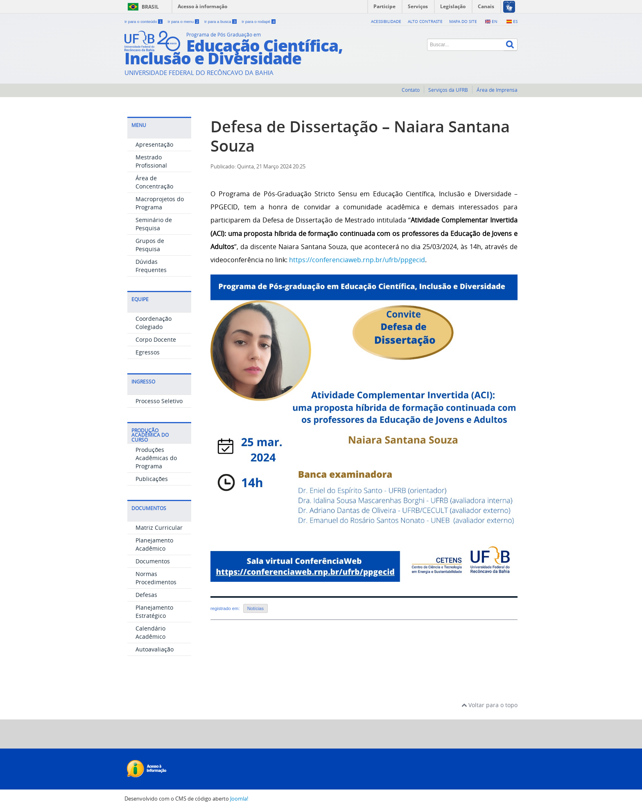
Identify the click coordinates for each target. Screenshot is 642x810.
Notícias (255, 608)
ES (515, 21)
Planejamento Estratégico (154, 611)
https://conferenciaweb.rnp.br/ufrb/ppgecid (357, 259)
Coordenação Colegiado (154, 323)
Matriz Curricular (159, 527)
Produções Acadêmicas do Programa (156, 458)
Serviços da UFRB (448, 89)
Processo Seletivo (159, 401)
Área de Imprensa (497, 89)
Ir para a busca (220, 21)
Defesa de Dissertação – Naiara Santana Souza (360, 136)
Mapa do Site (463, 21)
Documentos (153, 561)
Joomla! (239, 798)
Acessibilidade (386, 21)
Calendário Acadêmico (150, 632)
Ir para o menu (183, 21)
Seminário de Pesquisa (154, 224)
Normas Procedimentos (156, 578)
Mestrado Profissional (151, 161)
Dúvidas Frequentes (151, 266)
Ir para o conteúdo (143, 21)
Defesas (146, 595)
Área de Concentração (154, 182)
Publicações (152, 479)
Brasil (150, 6)
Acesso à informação (202, 6)
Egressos (148, 352)
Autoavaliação (155, 649)
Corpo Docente (156, 339)
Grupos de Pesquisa (150, 245)
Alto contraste (425, 21)
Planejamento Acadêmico (154, 544)
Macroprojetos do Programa (160, 203)
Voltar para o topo (489, 705)
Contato (411, 89)
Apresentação (154, 144)
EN (494, 21)
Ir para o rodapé (259, 21)
